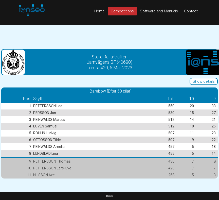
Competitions (122, 11)
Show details (204, 81)
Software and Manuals (159, 11)
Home (99, 11)
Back (109, 195)
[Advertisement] (109, 36)
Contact (191, 11)
